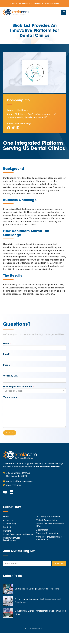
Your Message (10, 397)
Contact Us (8, 527)
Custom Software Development (11, 539)
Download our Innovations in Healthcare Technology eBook (34, 3)
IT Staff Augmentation (46, 520)
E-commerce (42, 529)
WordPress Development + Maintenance (49, 538)
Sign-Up (59, 563)
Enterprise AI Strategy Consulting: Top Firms (37, 588)
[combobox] (34, 390)
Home (6, 516)
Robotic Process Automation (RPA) (50, 524)
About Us (8, 520)
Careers (7, 530)
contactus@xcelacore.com (19, 481)
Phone (6, 365)
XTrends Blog (9, 523)
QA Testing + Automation (48, 516)
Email (6, 354)
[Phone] (34, 369)
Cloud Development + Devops (18, 534)
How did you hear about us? (18, 386)
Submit (10, 433)
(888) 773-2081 (14, 485)
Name (7, 343)
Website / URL (10, 375)
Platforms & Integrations (48, 533)
